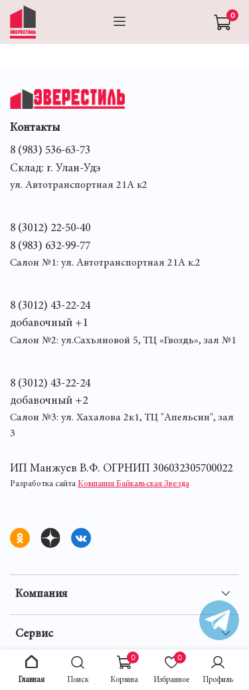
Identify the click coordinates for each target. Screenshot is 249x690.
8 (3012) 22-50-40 (50, 228)
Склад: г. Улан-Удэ (55, 169)
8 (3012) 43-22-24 (50, 306)
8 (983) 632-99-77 (50, 246)
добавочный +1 (49, 323)
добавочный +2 (49, 401)
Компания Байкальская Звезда (133, 484)
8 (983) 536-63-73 (50, 151)
